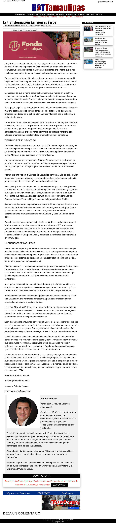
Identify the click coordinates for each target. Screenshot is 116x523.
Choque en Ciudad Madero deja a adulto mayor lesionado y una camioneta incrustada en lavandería (103, 52)
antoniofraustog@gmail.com (18, 391)
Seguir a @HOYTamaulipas (105, 2)
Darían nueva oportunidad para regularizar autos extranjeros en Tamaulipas (100, 64)
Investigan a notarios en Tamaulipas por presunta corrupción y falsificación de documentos (103, 30)
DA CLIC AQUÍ (59, 485)
